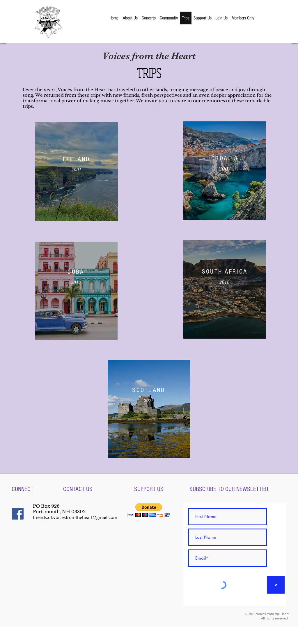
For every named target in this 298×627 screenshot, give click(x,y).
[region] (76, 171)
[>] (276, 585)
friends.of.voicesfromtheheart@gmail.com (75, 517)
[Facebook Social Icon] (18, 514)
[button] (148, 510)
